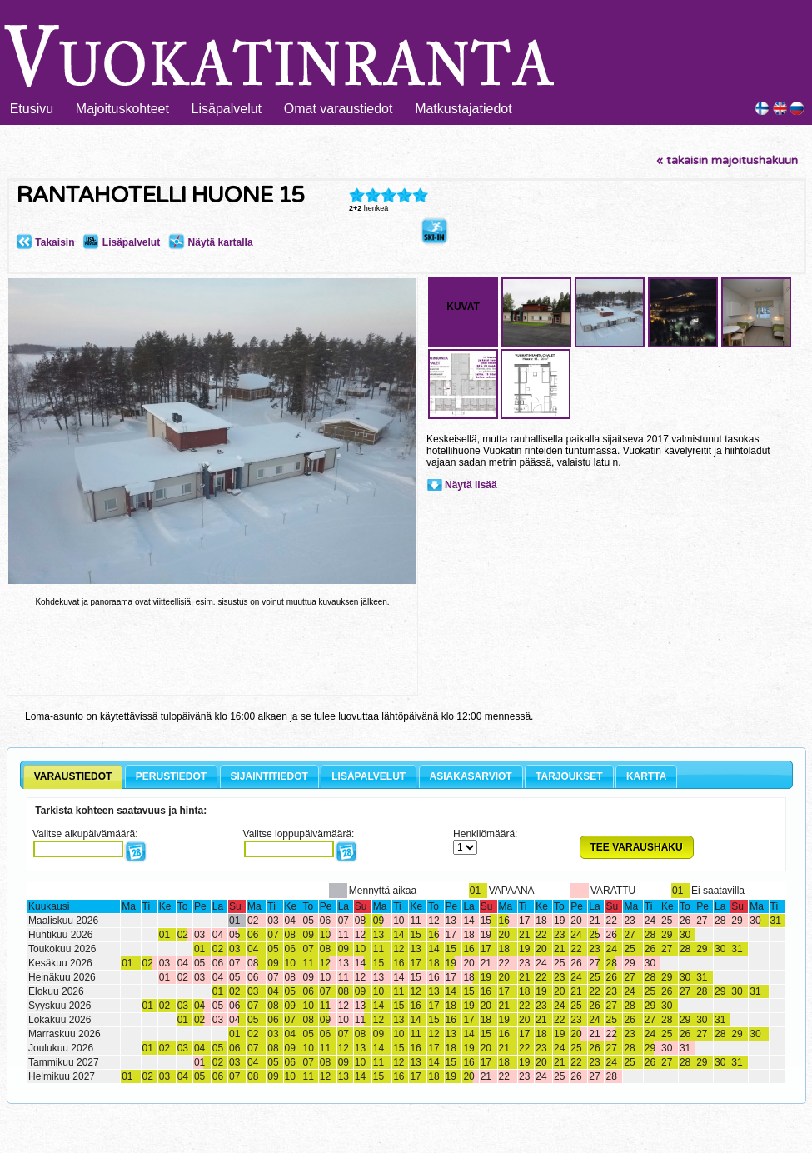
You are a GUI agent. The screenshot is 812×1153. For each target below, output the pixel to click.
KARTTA (646, 776)
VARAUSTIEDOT (73, 776)
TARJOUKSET (569, 776)
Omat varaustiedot (338, 109)
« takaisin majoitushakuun (727, 160)
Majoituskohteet (122, 109)
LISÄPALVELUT (368, 776)
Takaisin (45, 242)
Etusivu (31, 109)
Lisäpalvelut (227, 109)
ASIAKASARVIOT (471, 776)
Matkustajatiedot (463, 109)
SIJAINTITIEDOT (269, 776)
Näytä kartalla (210, 242)
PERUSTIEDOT (171, 776)
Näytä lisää (471, 485)
